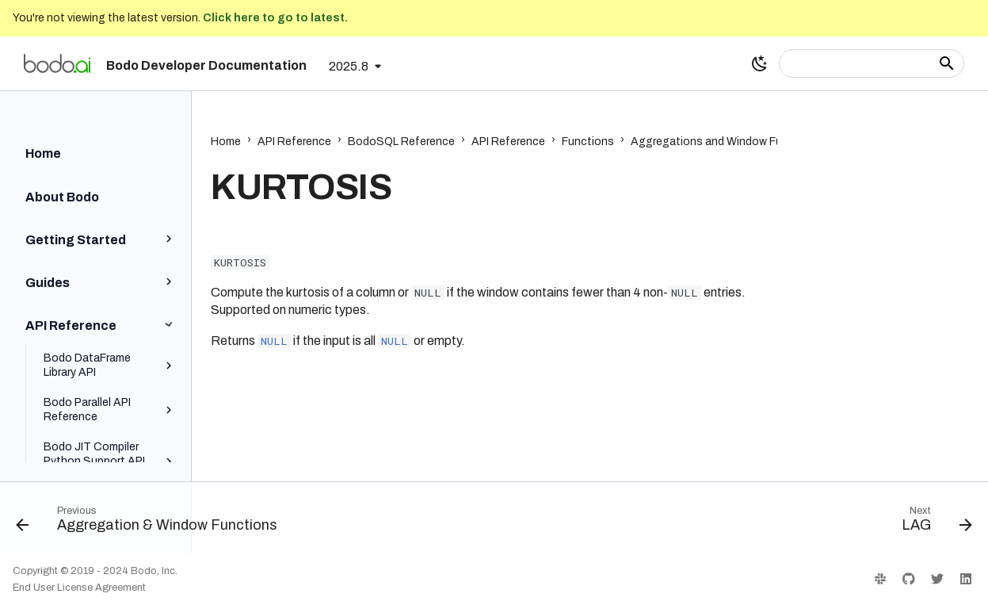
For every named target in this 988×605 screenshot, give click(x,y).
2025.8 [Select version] (348, 66)
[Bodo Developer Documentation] (57, 63)
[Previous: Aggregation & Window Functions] (151, 522)
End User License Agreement (79, 587)
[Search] (871, 63)
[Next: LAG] (932, 522)
